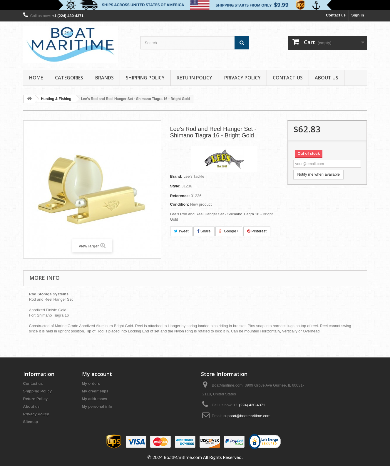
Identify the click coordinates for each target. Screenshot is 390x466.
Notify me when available (318, 174)
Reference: (180, 196)
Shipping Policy (145, 77)
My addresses (94, 399)
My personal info (97, 406)
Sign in (357, 15)
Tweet (181, 231)
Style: (175, 186)
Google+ (228, 231)
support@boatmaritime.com (246, 416)
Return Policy (194, 77)
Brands (104, 77)
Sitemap (30, 422)
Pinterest (257, 231)
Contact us (336, 15)
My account (97, 373)
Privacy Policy (242, 77)
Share (203, 231)
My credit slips (95, 391)
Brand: (176, 176)
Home (36, 77)
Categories (69, 77)
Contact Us (288, 77)
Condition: (179, 204)
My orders (91, 383)
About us (326, 77)
